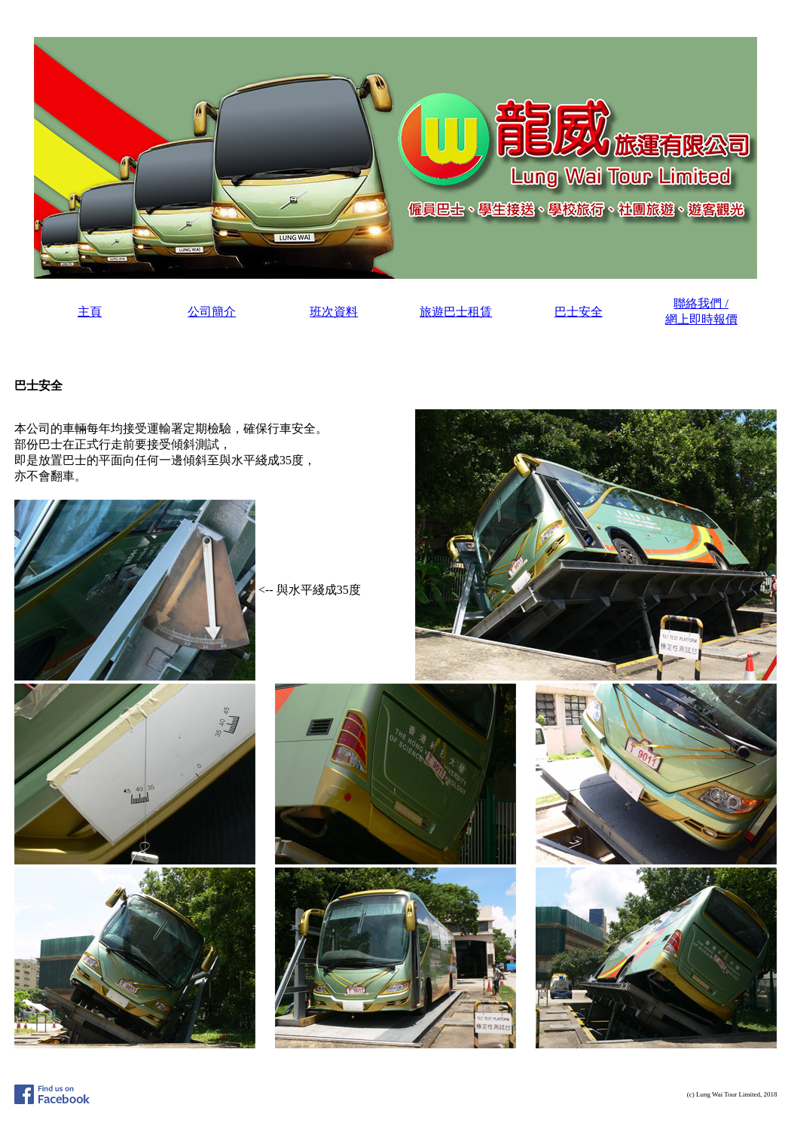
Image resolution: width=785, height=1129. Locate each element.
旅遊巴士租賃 (456, 311)
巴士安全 (578, 311)
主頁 (90, 311)
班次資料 (334, 311)
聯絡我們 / (701, 303)
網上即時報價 (701, 319)
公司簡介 (212, 311)
